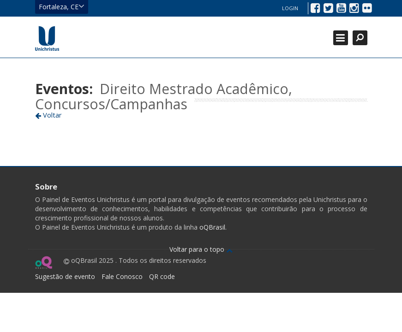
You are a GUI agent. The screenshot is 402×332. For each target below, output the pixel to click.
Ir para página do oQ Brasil (43, 262)
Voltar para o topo (201, 249)
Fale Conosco (122, 276)
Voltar (48, 114)
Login (290, 8)
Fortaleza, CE (61, 6)
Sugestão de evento (65, 276)
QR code (162, 276)
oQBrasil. (212, 227)
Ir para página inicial (47, 38)
